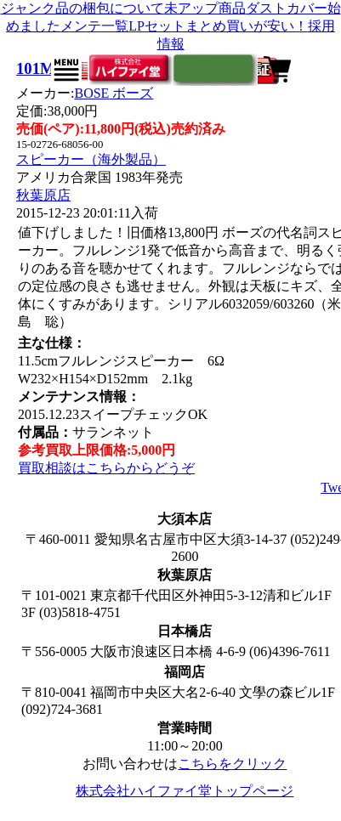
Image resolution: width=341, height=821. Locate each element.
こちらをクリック (232, 763)
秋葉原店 (43, 195)
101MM (43, 68)
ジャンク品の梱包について (82, 8)
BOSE (113, 93)
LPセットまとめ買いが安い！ (218, 26)
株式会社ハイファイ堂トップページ (184, 791)
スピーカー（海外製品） (91, 159)
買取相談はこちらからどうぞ (106, 468)
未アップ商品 (205, 8)
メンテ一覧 (94, 26)
